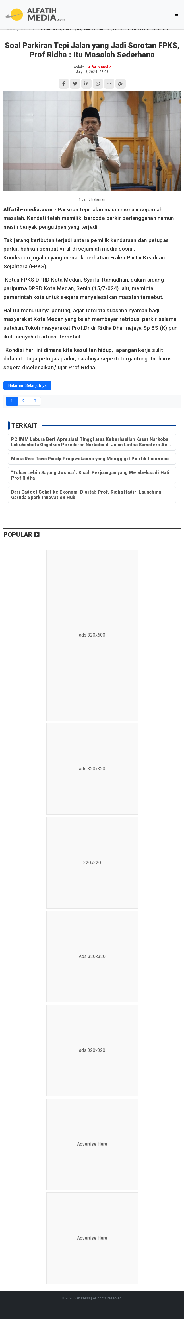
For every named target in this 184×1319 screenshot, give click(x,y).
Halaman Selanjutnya (27, 385)
